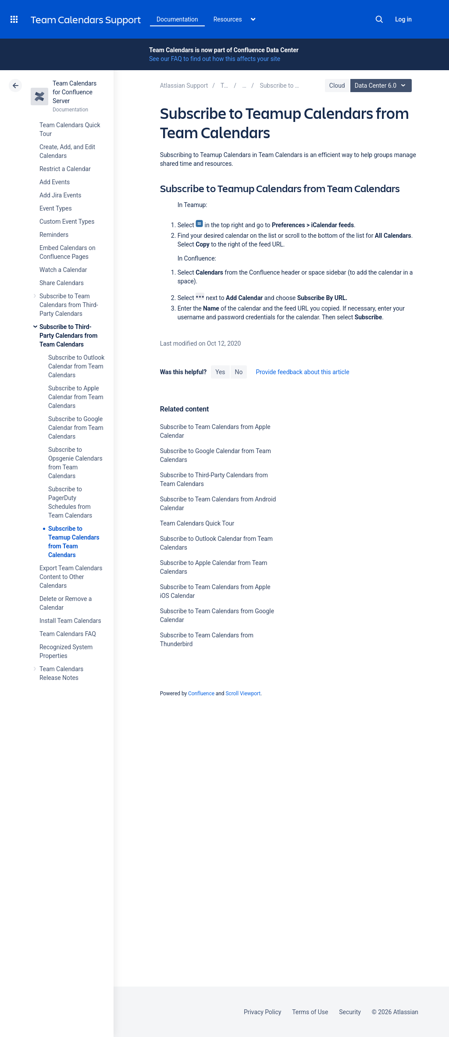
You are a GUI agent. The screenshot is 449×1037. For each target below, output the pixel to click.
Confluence (201, 693)
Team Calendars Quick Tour (197, 523)
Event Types (55, 208)
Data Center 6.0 (382, 85)
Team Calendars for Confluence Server (74, 92)
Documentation (177, 19)
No (239, 371)
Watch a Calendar (63, 269)
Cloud (337, 85)
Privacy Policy (262, 1012)
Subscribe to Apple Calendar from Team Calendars (75, 397)
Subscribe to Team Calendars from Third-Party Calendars (68, 305)
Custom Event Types (66, 221)
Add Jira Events (60, 195)
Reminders (53, 234)
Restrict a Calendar (65, 168)
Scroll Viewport (242, 693)
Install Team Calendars (70, 620)
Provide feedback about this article (302, 371)
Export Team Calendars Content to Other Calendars (70, 577)
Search (379, 19)
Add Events (54, 182)
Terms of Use (310, 1012)
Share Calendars (61, 282)
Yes (220, 371)
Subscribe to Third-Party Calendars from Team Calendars (68, 335)
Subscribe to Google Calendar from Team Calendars (75, 427)
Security (350, 1012)
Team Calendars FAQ (67, 633)
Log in (403, 19)
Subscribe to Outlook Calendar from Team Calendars (76, 366)
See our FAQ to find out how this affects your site (214, 58)
